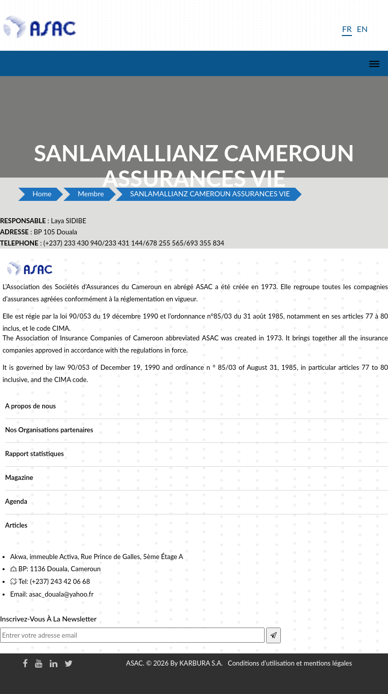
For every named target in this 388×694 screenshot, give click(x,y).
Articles (16, 525)
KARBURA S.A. (200, 663)
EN (362, 28)
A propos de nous (30, 406)
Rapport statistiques (34, 453)
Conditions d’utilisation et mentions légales (290, 663)
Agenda (16, 501)
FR (346, 28)
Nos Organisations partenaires (49, 430)
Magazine (19, 477)
